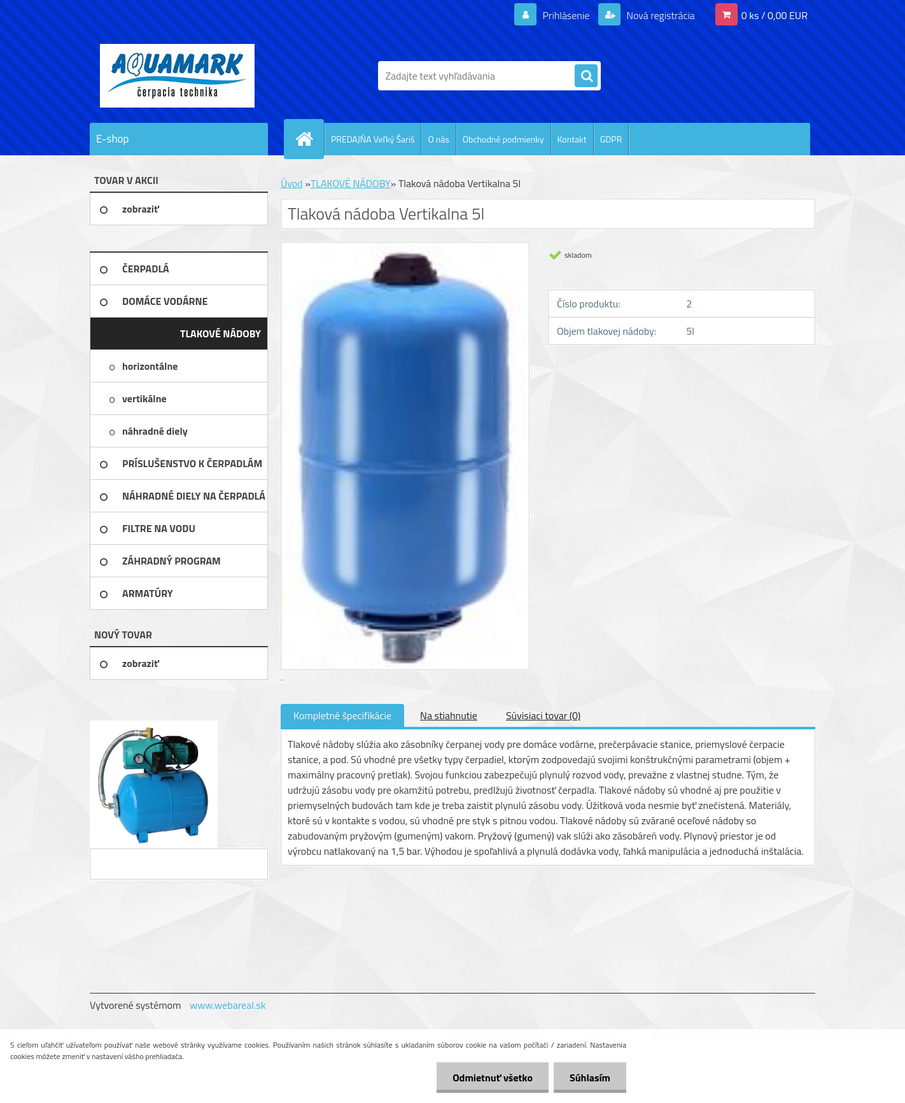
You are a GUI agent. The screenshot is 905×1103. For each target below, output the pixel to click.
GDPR (611, 139)
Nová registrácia (659, 15)
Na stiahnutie (448, 715)
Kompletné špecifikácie (342, 715)
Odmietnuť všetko (492, 1077)
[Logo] (177, 76)
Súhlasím (590, 1077)
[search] (586, 76)
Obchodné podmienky (503, 139)
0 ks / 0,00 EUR (774, 15)
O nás (438, 139)
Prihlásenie (566, 15)
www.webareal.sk (228, 1005)
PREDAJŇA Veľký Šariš (372, 139)
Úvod (292, 183)
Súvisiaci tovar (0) (543, 715)
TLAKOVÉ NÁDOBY (351, 183)
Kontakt (572, 139)
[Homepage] (309, 139)
